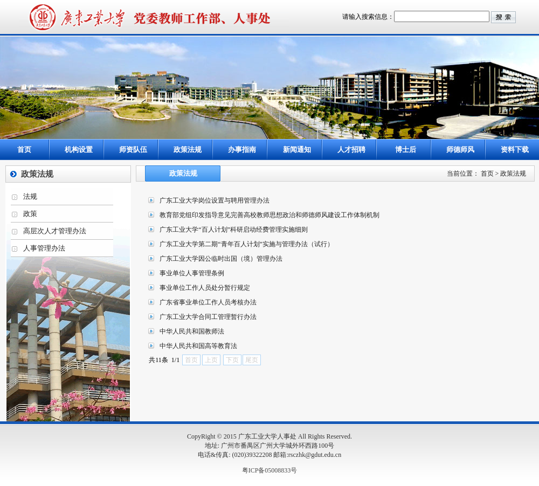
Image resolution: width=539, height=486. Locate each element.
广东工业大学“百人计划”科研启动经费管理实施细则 (234, 229)
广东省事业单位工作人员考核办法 (208, 302)
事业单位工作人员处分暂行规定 (205, 287)
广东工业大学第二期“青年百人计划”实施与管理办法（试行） (247, 244)
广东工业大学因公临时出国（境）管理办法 (221, 258)
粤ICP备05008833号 (270, 470)
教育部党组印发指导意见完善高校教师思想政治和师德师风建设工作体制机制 (269, 215)
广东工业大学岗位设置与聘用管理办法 (215, 200)
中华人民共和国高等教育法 (198, 346)
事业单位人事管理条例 (192, 273)
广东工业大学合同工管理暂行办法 (208, 317)
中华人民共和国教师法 (192, 331)
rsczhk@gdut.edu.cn (314, 455)
